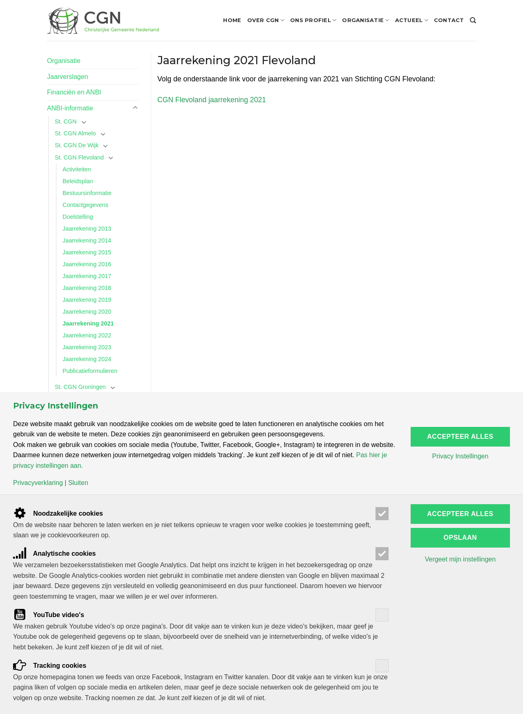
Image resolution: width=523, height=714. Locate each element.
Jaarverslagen (67, 76)
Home (232, 20)
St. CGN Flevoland (79, 157)
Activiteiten (77, 169)
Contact (449, 20)
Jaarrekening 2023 (87, 347)
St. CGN (66, 121)
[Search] (473, 20)
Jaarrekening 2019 (87, 299)
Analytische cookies (54, 553)
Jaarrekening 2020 (87, 311)
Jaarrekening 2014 (87, 240)
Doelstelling (78, 216)
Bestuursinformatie (87, 193)
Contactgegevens (85, 205)
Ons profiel (313, 20)
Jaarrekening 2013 (87, 228)
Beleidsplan (78, 181)
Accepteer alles (460, 436)
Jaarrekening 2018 (87, 288)
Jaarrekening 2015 (87, 252)
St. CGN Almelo (75, 133)
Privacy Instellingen (460, 456)
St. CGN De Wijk (76, 145)
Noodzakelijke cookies (58, 513)
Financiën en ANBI (74, 92)
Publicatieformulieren (90, 371)
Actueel (411, 20)
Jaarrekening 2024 (87, 359)
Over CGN (266, 20)
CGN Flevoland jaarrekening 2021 (211, 100)
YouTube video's (48, 614)
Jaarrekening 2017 (87, 276)
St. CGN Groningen (80, 387)
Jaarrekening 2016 (87, 264)
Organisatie (365, 20)
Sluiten (78, 483)
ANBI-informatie (70, 108)
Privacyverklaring (38, 483)
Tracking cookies (49, 665)
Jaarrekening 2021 (88, 323)
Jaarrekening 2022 (87, 335)
